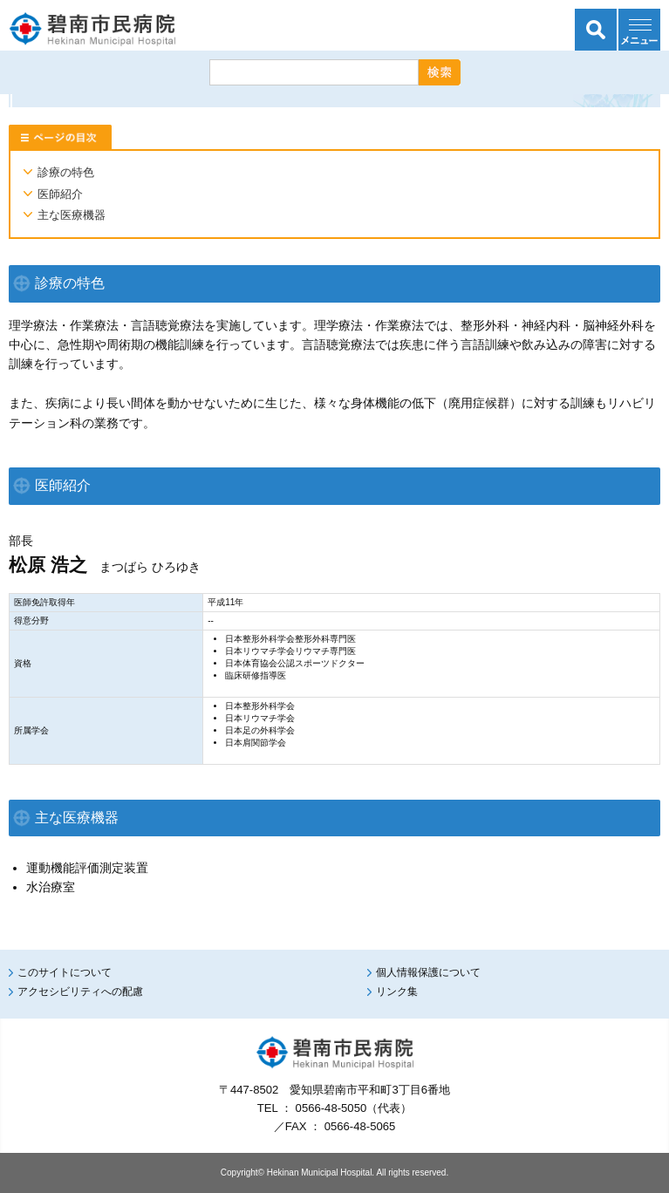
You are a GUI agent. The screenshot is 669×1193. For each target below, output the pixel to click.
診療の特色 (66, 172)
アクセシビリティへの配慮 (80, 991)
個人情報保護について (428, 972)
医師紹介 (60, 194)
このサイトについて (64, 972)
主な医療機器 (72, 215)
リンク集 (397, 991)
